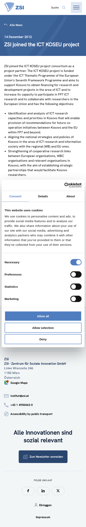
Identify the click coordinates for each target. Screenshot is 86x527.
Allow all (43, 316)
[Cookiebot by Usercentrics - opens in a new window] (64, 185)
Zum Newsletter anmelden (43, 457)
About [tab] (70, 196)
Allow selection (43, 327)
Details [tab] (43, 196)
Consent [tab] (15, 196)
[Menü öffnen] (76, 7)
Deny (43, 339)
